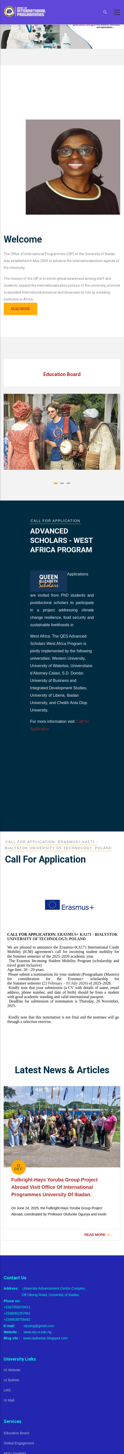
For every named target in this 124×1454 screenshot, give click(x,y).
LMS (7, 1390)
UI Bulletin (11, 1380)
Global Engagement (19, 1443)
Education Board (16, 1433)
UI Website (12, 1370)
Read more (94, 1235)
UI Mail (9, 1400)
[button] (56, 483)
